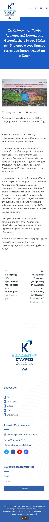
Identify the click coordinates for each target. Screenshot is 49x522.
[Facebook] (35, 8)
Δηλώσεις (33, 113)
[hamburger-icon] (44, 13)
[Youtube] (41, 8)
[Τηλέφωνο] (46, 8)
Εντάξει (25, 518)
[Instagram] (26, 451)
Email (6, 476)
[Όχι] (45, 512)
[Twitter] (30, 8)
